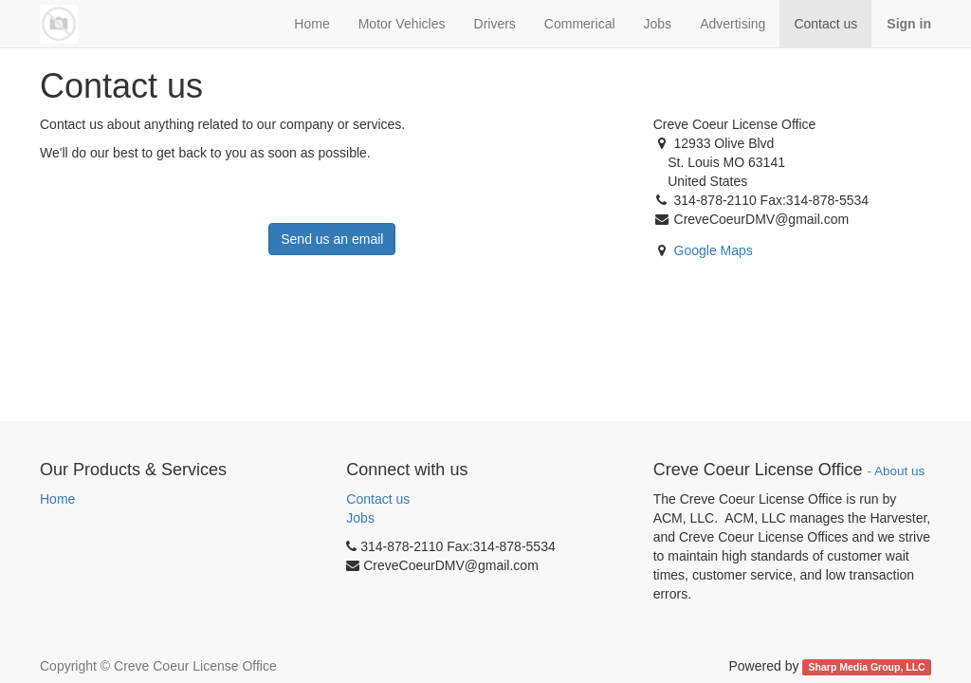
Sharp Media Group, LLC (867, 667)
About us (899, 471)
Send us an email (332, 239)
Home (57, 499)
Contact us (378, 499)
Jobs (360, 518)
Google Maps (713, 250)
